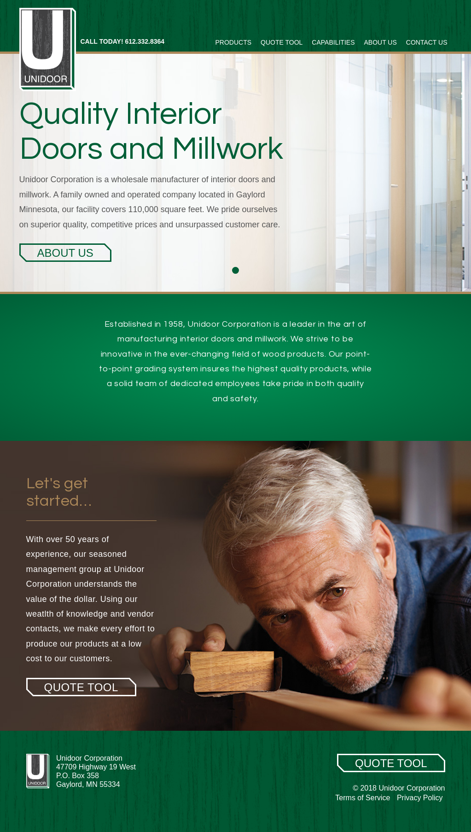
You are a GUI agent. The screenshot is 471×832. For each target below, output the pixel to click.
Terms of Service (362, 798)
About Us (380, 42)
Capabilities (333, 42)
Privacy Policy (420, 798)
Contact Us (427, 42)
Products (233, 42)
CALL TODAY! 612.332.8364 (123, 41)
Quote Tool (281, 42)
